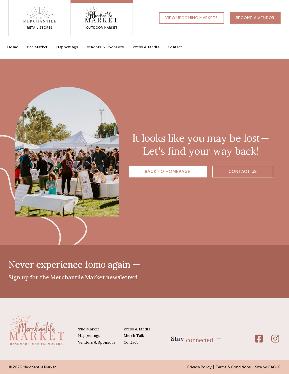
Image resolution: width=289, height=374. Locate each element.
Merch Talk (134, 335)
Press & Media (146, 47)
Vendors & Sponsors (105, 47)
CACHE (274, 367)
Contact (175, 47)
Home (12, 47)
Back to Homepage (178, 171)
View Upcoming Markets (191, 17)
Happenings (67, 47)
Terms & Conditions (233, 367)
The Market (36, 47)
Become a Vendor (255, 17)
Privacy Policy (199, 367)
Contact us (233, 171)
